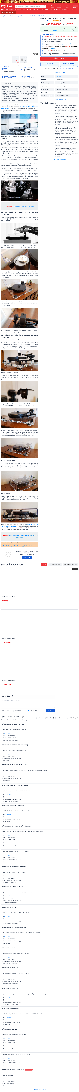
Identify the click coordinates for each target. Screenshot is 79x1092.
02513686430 (7, 1004)
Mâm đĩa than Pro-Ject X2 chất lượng (23, 206)
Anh (31, 710)
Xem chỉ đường (7, 733)
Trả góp (67, 7)
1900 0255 (61, 68)
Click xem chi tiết (46, 55)
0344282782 (15, 923)
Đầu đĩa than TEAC (55, 564)
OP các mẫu (13, 535)
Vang (33, 9)
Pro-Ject (59, 76)
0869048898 (7, 882)
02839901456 (14, 801)
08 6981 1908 (7, 943)
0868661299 (15, 740)
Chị (36, 710)
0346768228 (7, 1065)
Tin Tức (73, 9)
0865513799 (15, 862)
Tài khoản (59, 7)
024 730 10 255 (69, 68)
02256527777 (14, 882)
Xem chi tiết (52, 48)
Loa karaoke (9, 9)
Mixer (38, 9)
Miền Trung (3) (72, 718)
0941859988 (7, 760)
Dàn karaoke (17, 9)
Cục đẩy (29, 9)
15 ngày (55, 30)
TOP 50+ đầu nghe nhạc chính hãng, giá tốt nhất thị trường (19, 546)
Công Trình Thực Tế (55, 9)
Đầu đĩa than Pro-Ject (70, 564)
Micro (23, 9)
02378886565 (7, 983)
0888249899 (15, 1004)
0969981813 (7, 902)
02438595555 (7, 740)
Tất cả (44, 564)
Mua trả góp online (69, 64)
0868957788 (7, 780)
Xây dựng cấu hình (8, 12)
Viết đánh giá (27, 558)
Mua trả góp (50, 64)
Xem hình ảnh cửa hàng (10, 735)
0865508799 (7, 1045)
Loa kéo (3, 9)
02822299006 (7, 842)
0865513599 (15, 842)
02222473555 (7, 923)
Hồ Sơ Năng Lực (65, 9)
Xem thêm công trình (59, 159)
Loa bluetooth (44, 9)
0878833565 (15, 983)
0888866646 (7, 963)
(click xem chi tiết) (66, 44)
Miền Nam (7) (60, 718)
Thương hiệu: (46, 20)
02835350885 (7, 862)
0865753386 (7, 801)
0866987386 (7, 1024)
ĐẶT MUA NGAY (59, 59)
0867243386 (7, 821)
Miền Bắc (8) (49, 718)
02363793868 (14, 963)
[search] (44, 6)
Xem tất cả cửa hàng (39, 1089)
